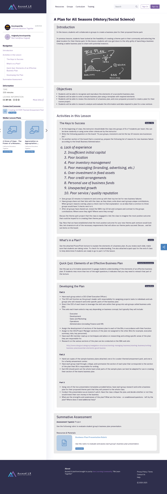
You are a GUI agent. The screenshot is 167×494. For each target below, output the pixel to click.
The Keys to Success (15, 59)
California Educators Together (22, 28)
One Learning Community (102, 471)
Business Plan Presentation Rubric (91, 437)
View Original (24, 38)
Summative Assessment (12, 79)
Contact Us (141, 474)
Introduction (8, 50)
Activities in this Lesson (12, 55)
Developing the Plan (15, 75)
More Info (38, 100)
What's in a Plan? (13, 64)
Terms (150, 472)
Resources (59, 6)
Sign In (145, 6)
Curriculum (80, 6)
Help (138, 477)
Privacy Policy (142, 472)
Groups (70, 6)
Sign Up (155, 6)
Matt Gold (15, 38)
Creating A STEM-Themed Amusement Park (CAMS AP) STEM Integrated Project (41, 110)
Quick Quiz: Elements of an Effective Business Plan (21, 69)
